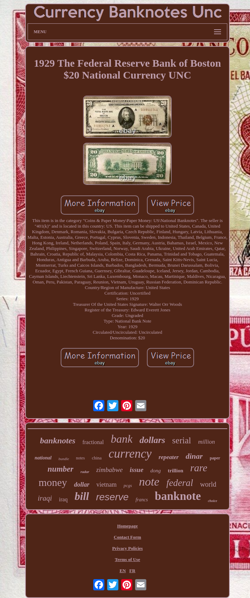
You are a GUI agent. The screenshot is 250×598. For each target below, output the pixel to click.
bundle (64, 459)
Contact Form (127, 537)
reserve (112, 497)
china (97, 457)
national (43, 457)
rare (198, 467)
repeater (169, 457)
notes (80, 458)
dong (155, 470)
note (149, 481)
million (206, 441)
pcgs (128, 485)
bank (121, 439)
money (52, 482)
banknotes (57, 440)
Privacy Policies (127, 548)
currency (130, 453)
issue (137, 469)
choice (212, 501)
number (60, 469)
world (208, 484)
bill (82, 496)
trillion (175, 470)
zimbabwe (109, 469)
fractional (93, 442)
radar (84, 472)
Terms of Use (127, 559)
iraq (63, 499)
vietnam (106, 484)
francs (141, 499)
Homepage (127, 526)
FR (132, 570)
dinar (194, 456)
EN (122, 570)
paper (215, 458)
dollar (81, 484)
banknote (178, 496)
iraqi (45, 498)
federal (179, 483)
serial (181, 440)
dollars (152, 440)
